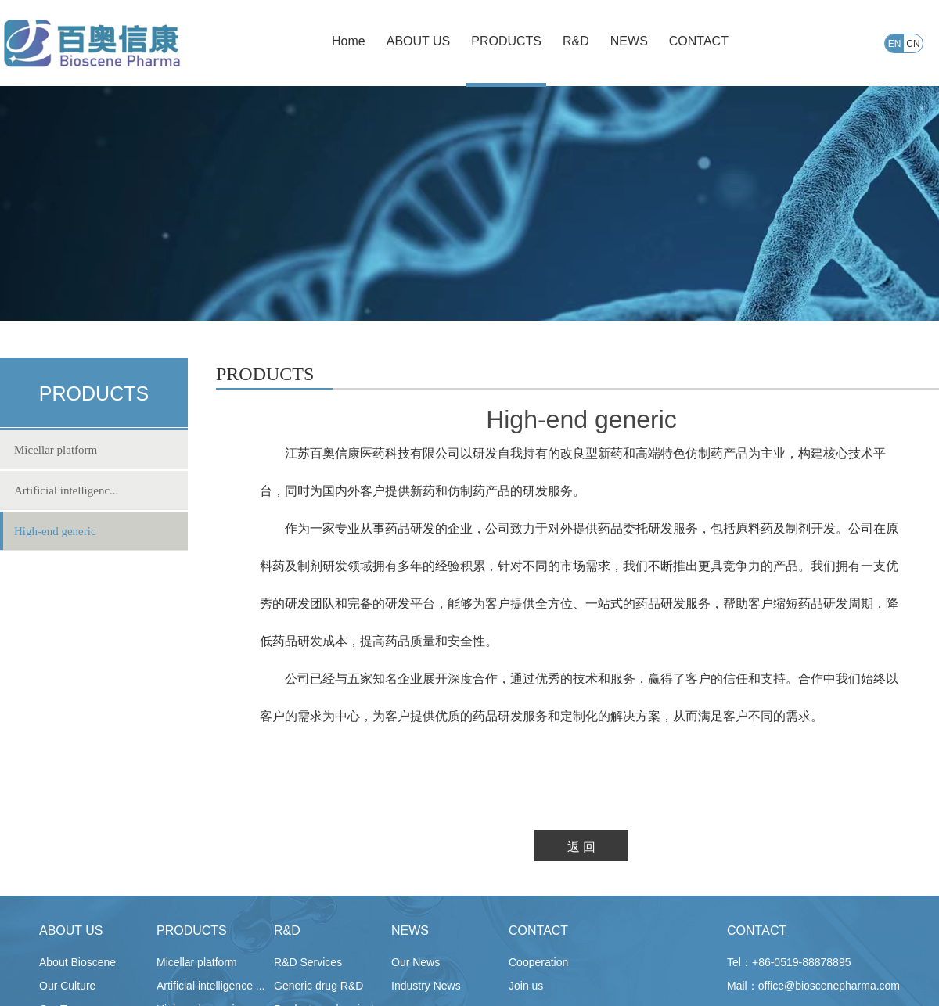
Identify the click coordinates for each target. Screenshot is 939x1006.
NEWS (410, 930)
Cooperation (538, 962)
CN (912, 43)
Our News (415, 962)
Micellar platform (55, 450)
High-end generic (55, 531)
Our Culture (67, 985)
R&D (287, 930)
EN (894, 43)
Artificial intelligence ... (210, 985)
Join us (526, 985)
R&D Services (308, 962)
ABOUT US (71, 930)
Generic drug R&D (318, 985)
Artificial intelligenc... (66, 490)
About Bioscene (77, 962)
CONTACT (538, 930)
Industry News (426, 985)
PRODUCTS (191, 930)
